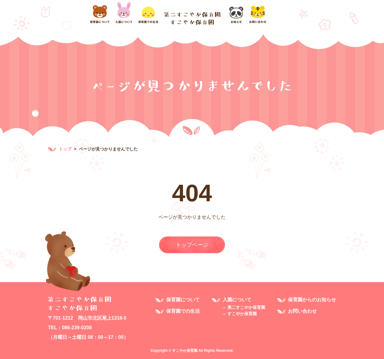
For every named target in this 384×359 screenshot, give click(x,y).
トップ (59, 149)
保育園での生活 (183, 311)
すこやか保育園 (242, 313)
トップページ (192, 245)
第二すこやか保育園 (246, 307)
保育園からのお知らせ (312, 299)
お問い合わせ (302, 311)
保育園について (183, 299)
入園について (237, 299)
